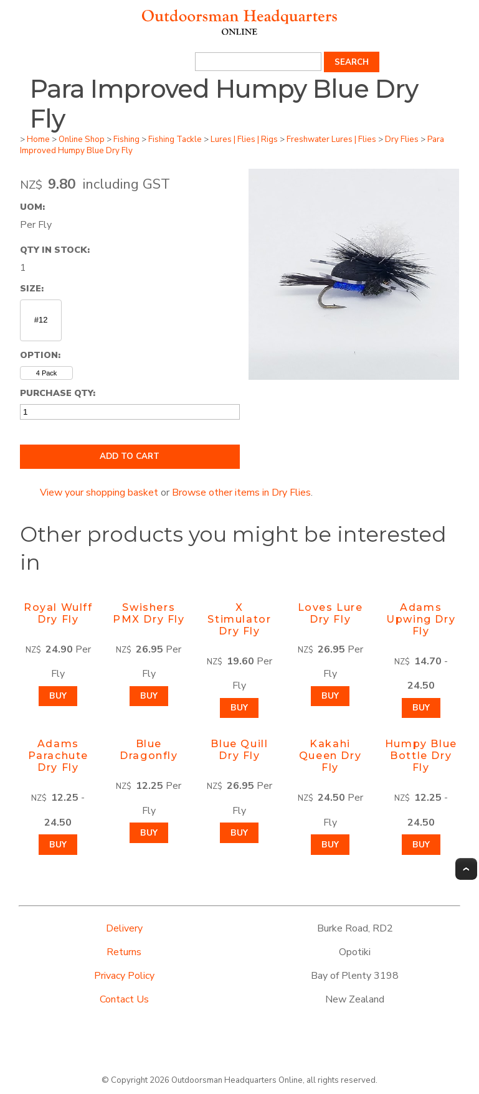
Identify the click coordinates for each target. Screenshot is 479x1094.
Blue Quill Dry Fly (239, 750)
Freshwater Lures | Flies (331, 139)
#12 (41, 319)
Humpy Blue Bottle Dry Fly (421, 755)
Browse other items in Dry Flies (241, 492)
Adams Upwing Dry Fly (420, 619)
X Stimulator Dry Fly (239, 619)
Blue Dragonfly (149, 750)
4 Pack (46, 373)
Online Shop (82, 139)
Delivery (124, 928)
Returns (124, 952)
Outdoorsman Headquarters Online (237, 1080)
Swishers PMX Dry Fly (149, 613)
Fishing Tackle (175, 139)
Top (466, 869)
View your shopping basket (99, 492)
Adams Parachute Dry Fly (58, 755)
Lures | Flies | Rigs (244, 139)
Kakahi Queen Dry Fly (330, 755)
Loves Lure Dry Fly (330, 613)
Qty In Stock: (55, 249)
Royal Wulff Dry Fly (58, 613)
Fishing (126, 139)
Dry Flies (402, 139)
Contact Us (124, 999)
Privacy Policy (124, 976)
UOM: (32, 206)
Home (38, 139)
